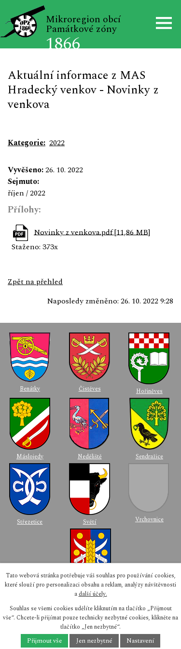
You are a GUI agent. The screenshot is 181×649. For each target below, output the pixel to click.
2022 (57, 143)
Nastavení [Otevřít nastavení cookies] (140, 641)
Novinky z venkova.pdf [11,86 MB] (92, 232)
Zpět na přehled (35, 281)
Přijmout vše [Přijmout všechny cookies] (44, 641)
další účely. (93, 594)
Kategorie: (26, 143)
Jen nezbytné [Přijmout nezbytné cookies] (94, 641)
